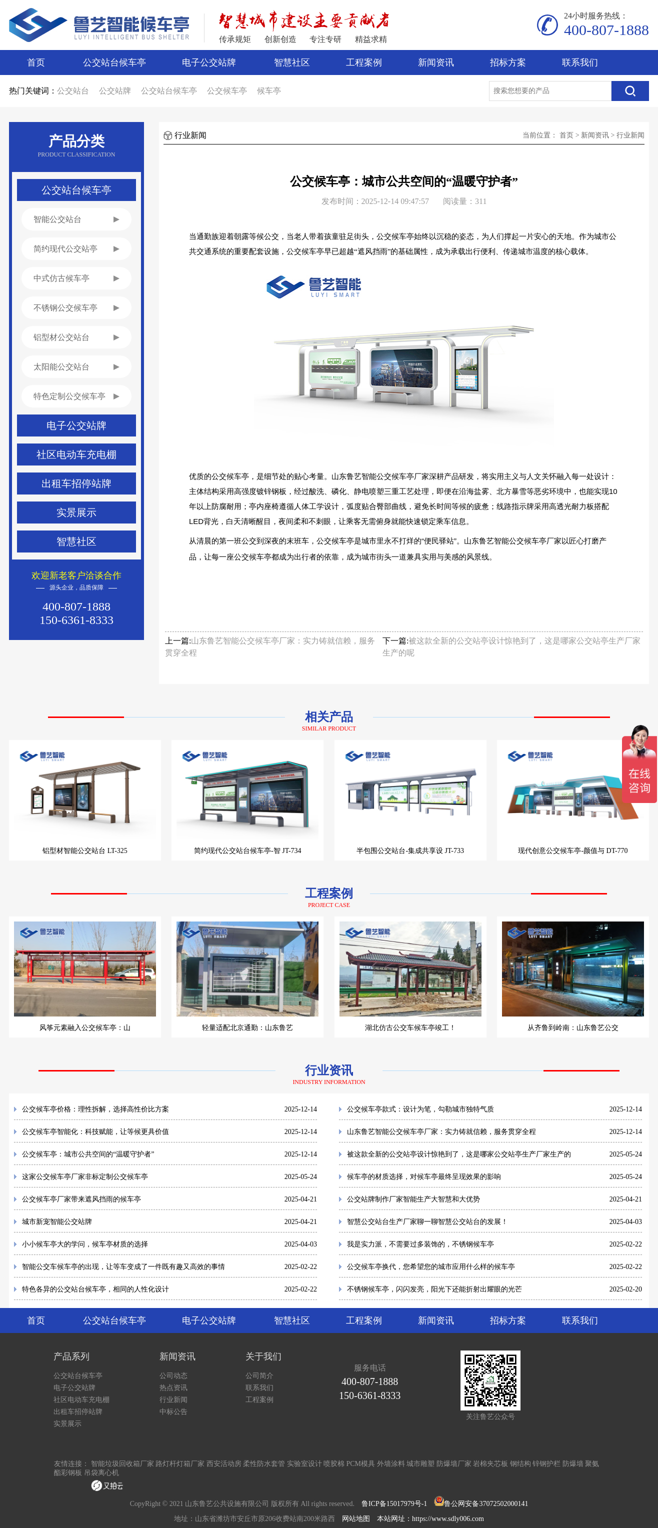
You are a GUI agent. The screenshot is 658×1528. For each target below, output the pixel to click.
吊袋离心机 (101, 1472)
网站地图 (356, 1518)
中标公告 (174, 1412)
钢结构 (520, 1464)
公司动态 (174, 1376)
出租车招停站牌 (78, 1412)
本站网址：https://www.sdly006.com (430, 1518)
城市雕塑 (420, 1464)
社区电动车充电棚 (82, 1400)
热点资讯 (174, 1388)
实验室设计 (304, 1464)
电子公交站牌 (209, 63)
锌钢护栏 (546, 1464)
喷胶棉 (334, 1464)
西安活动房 (224, 1464)
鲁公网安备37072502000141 (486, 1504)
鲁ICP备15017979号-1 (394, 1504)
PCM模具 (361, 1464)
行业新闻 (630, 135)
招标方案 (508, 63)
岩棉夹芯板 (490, 1464)
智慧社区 (292, 63)
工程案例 (364, 63)
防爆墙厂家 (454, 1464)
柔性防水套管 (264, 1464)
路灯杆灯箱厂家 (180, 1464)
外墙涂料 (391, 1464)
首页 (36, 63)
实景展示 (68, 1424)
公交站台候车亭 (114, 63)
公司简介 (260, 1376)
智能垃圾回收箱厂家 (122, 1464)
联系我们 (580, 63)
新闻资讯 (436, 63)
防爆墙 (573, 1464)
